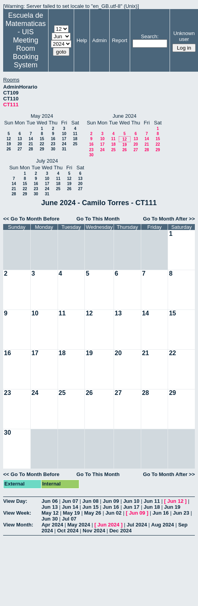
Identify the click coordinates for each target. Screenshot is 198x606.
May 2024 (78, 525)
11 (75, 134)
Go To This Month (98, 219)
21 (30, 144)
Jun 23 (181, 513)
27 (19, 149)
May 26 (92, 513)
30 (53, 149)
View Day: (15, 501)
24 (64, 144)
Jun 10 (131, 501)
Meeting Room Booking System (25, 52)
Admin (99, 40)
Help (82, 40)
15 (42, 139)
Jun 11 (152, 501)
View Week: (17, 513)
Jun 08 (90, 501)
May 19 (71, 513)
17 (64, 139)
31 (64, 149)
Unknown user (183, 36)
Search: (150, 36)
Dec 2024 (120, 531)
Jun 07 (70, 501)
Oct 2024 (67, 531)
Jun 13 (49, 507)
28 (30, 149)
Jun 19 (172, 507)
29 (42, 149)
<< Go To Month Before (31, 219)
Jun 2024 (108, 525)
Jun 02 (113, 513)
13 (19, 139)
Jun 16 (111, 507)
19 (8, 144)
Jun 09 (111, 501)
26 (8, 149)
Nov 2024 (94, 531)
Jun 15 (90, 507)
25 (75, 144)
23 (53, 144)
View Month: (18, 525)
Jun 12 (175, 501)
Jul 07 (69, 519)
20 (19, 144)
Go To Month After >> (169, 219)
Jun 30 (49, 519)
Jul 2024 (137, 525)
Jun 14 (70, 507)
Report (119, 40)
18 (75, 139)
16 (53, 139)
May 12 (49, 513)
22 (42, 144)
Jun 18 (152, 507)
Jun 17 (131, 507)
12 (8, 139)
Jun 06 (49, 501)
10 (64, 134)
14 (30, 139)
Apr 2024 (52, 525)
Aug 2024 (162, 525)
